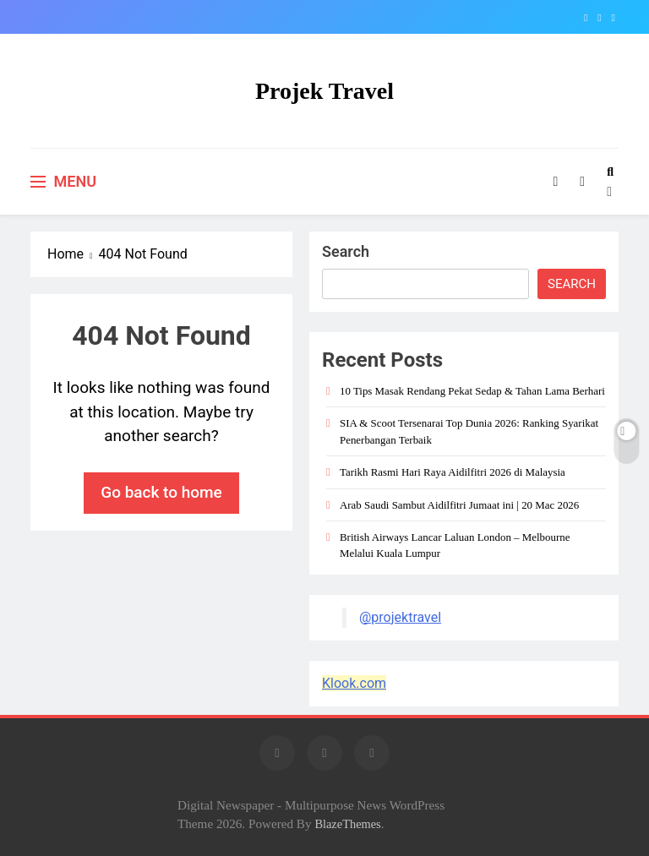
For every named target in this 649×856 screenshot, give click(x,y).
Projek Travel (324, 91)
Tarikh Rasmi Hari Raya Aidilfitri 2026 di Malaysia (452, 472)
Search (345, 251)
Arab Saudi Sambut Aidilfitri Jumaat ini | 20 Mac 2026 (459, 505)
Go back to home (161, 492)
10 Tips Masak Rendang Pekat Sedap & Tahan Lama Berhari (472, 390)
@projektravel (400, 617)
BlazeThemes (347, 824)
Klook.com (354, 683)
